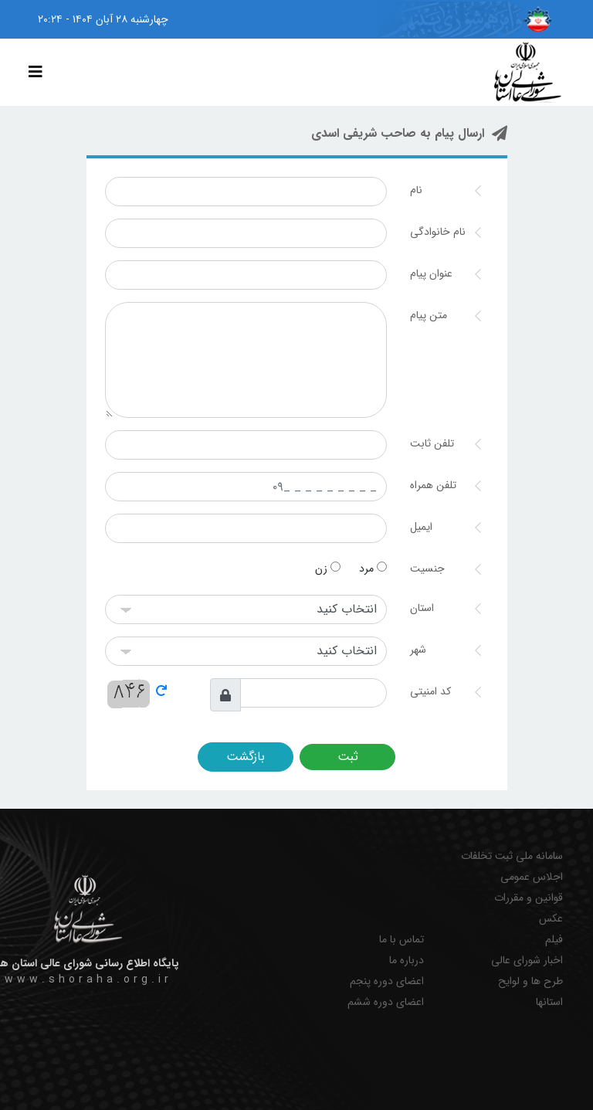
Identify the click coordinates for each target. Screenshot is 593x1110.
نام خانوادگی (438, 231)
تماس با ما (401, 940)
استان (422, 607)
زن (328, 569)
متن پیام (428, 315)
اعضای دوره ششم (385, 1002)
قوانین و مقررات (528, 898)
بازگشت (245, 756)
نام (416, 190)
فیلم (554, 940)
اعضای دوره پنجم (387, 981)
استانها (549, 1002)
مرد (373, 569)
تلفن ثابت (432, 443)
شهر (418, 649)
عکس (551, 919)
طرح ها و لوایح (530, 981)
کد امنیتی (430, 691)
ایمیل (421, 526)
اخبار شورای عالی (527, 960)
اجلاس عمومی (531, 877)
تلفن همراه (433, 485)
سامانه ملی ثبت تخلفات (512, 856)
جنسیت (427, 568)
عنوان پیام (431, 273)
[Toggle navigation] (36, 72)
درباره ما (406, 960)
